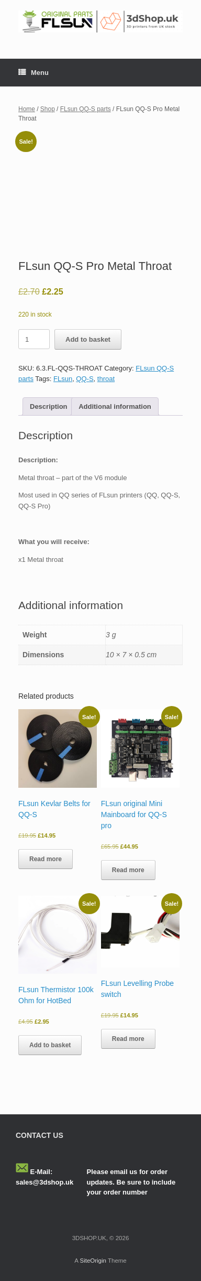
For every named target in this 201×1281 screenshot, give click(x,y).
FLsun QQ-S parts (85, 109)
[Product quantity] (34, 339)
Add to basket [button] (50, 1045)
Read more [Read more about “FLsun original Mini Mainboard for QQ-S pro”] (128, 870)
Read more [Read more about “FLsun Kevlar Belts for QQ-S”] (45, 859)
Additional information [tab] (115, 406)
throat (106, 379)
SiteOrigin (93, 1260)
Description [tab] (49, 406)
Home (26, 109)
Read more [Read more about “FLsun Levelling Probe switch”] (128, 1039)
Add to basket (87, 339)
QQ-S (84, 379)
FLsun (62, 379)
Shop (47, 109)
